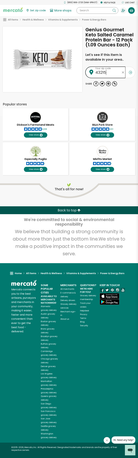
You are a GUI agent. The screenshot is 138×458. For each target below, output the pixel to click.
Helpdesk (84, 310)
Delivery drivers (67, 300)
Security (84, 325)
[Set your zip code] (36, 10)
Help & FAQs (108, 2)
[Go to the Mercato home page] (13, 9)
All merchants (67, 289)
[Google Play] (109, 302)
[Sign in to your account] (123, 10)
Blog (82, 321)
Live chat (128, 2)
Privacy (83, 314)
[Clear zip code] (122, 72)
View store (35, 134)
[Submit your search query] (114, 10)
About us (64, 319)
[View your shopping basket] (131, 10)
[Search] (97, 10)
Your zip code (103, 68)
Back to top (69, 210)
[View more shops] (61, 10)
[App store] (109, 296)
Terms (83, 318)
